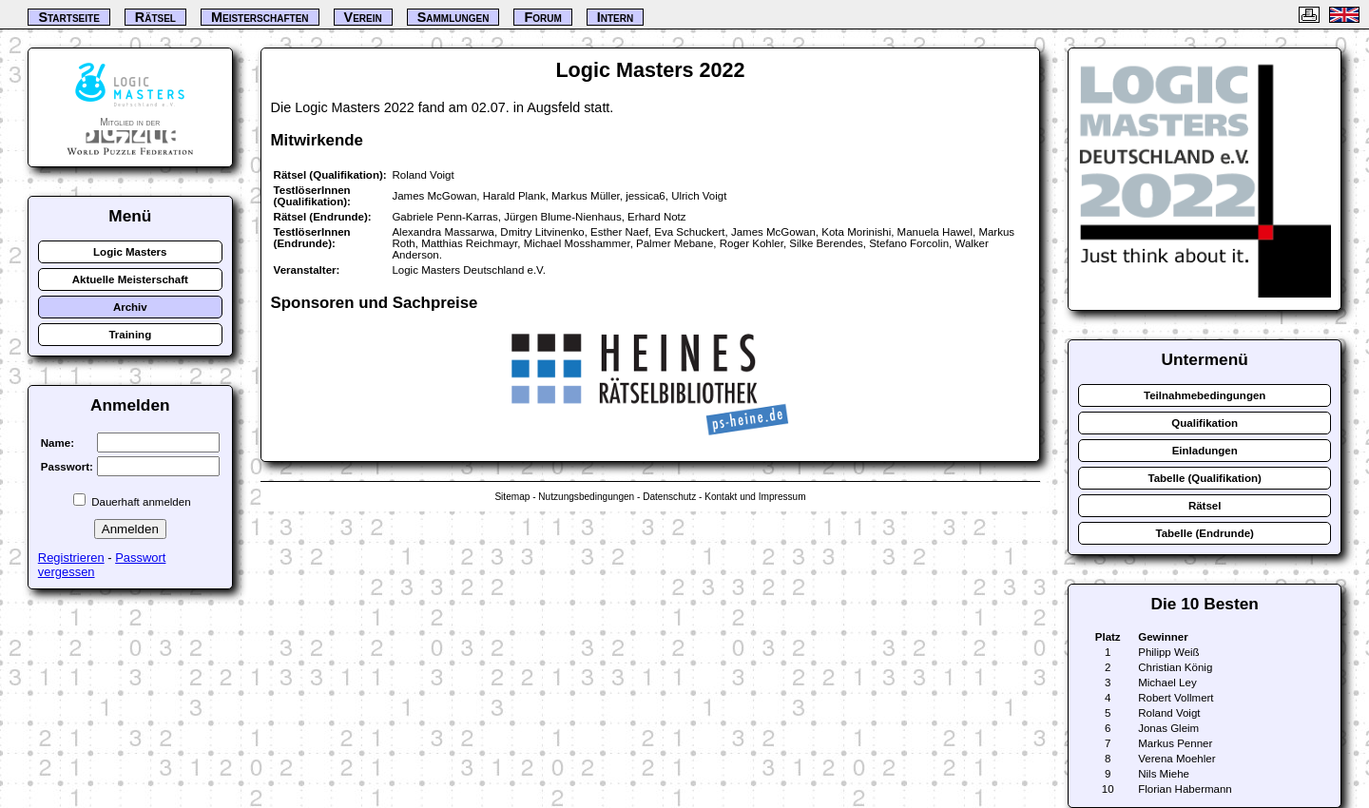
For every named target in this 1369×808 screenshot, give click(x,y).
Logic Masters (129, 252)
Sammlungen (453, 17)
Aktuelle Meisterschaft (130, 279)
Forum (542, 17)
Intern (615, 17)
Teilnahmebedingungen (1204, 395)
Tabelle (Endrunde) (1204, 533)
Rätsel (1205, 505)
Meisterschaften (260, 17)
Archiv (130, 307)
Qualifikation (1204, 423)
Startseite (68, 17)
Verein (363, 17)
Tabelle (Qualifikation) (1204, 478)
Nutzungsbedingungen (586, 496)
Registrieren (71, 557)
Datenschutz (669, 496)
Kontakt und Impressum (754, 496)
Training (129, 334)
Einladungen (1205, 450)
